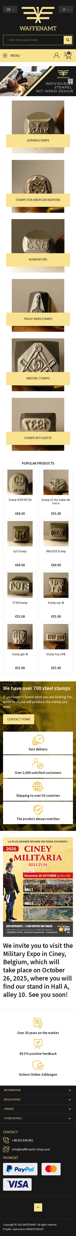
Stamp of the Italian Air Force (56, 501)
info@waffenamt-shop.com (31, 1149)
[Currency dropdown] (66, 9)
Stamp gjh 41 (20, 654)
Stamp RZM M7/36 (20, 500)
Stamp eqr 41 (56, 603)
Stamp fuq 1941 (56, 654)
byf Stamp (20, 551)
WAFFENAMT (29, 1224)
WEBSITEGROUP (35, 1229)
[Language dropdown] (10, 9)
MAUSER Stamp (56, 551)
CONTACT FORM (18, 719)
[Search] (38, 40)
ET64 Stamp (20, 603)
